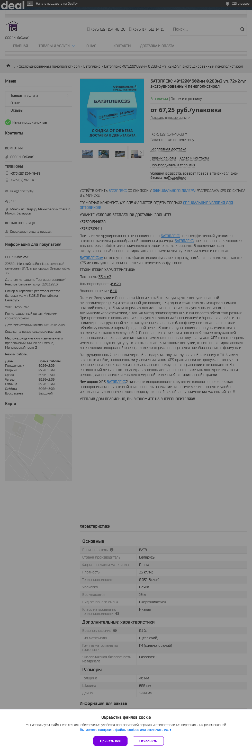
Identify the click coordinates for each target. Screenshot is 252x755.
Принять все (110, 741)
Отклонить (148, 741)
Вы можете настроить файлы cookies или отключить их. (124, 730)
